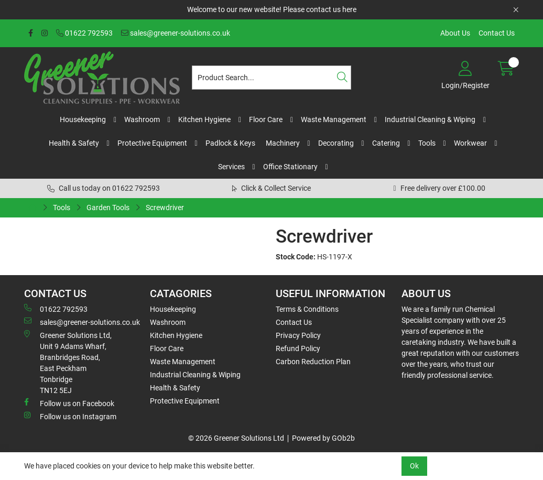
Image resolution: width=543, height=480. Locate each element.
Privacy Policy (298, 335)
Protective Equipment (152, 143)
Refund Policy (298, 348)
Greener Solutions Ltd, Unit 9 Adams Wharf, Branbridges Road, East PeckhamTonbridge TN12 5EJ (68, 362)
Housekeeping (83, 119)
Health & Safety (74, 143)
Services (231, 166)
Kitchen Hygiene (204, 119)
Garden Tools (107, 207)
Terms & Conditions (307, 309)
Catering (386, 143)
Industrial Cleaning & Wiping (430, 119)
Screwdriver (165, 207)
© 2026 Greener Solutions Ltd (236, 438)
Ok (414, 466)
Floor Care (266, 119)
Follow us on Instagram (70, 416)
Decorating (336, 143)
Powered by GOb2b (323, 438)
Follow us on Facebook (69, 403)
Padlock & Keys (230, 143)
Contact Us (497, 33)
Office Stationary (290, 166)
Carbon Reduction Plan (313, 361)
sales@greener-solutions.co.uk (175, 33)
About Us (455, 33)
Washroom (142, 119)
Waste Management (333, 119)
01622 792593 (84, 33)
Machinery (283, 143)
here (349, 9)
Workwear (470, 143)
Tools (427, 143)
